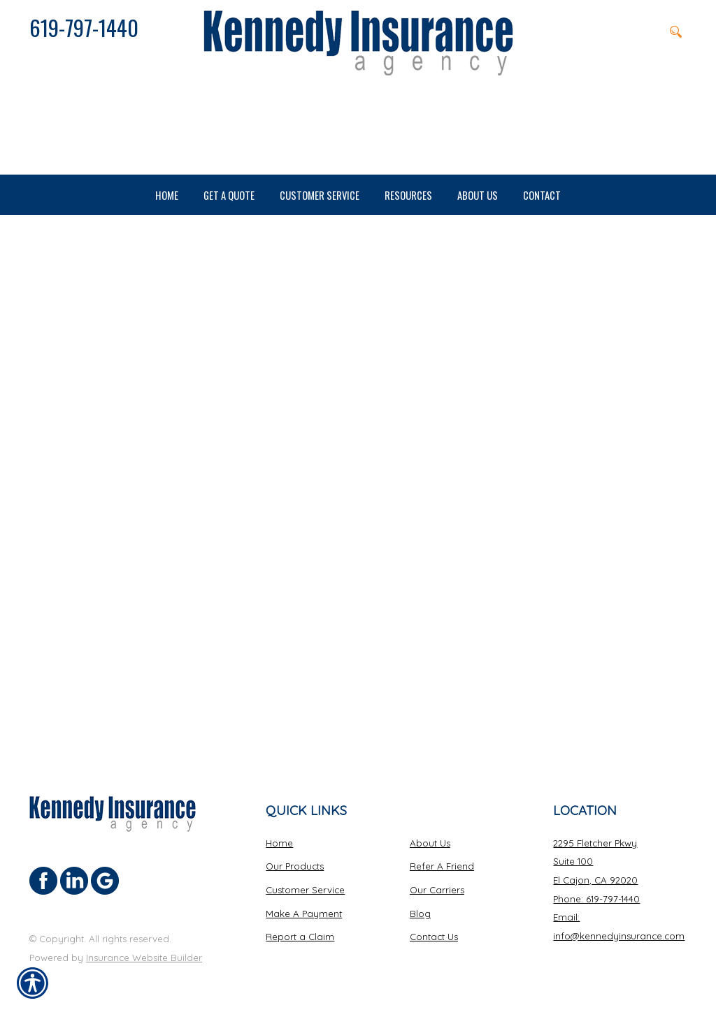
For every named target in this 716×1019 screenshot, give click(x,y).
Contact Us (434, 936)
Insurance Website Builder (144, 956)
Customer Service (305, 889)
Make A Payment (304, 912)
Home (279, 842)
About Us (430, 842)
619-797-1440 (83, 27)
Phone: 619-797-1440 (596, 898)
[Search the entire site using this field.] (607, 31)
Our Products (295, 866)
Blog (420, 912)
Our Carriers (437, 889)
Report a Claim (300, 936)
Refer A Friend (442, 866)
